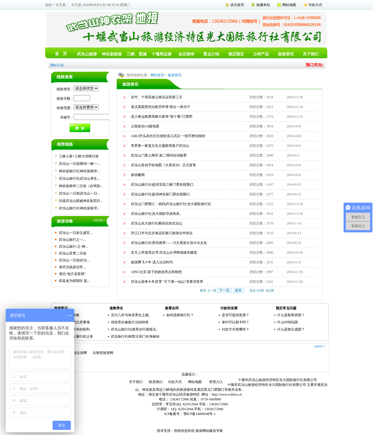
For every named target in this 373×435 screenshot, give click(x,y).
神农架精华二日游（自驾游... (81, 186)
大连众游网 (78, 353)
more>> (319, 346)
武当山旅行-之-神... (73, 246)
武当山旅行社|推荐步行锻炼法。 (135, 329)
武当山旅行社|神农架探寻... (79, 208)
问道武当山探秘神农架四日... (81, 201)
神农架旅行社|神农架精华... (79, 171)
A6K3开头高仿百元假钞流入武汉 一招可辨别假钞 (168, 136)
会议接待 (186, 54)
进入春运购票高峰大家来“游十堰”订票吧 (161, 117)
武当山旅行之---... (72, 240)
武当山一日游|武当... (74, 260)
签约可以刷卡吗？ (235, 322)
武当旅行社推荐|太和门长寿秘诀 (135, 336)
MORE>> (100, 220)
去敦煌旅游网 (103, 353)
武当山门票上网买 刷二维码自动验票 (159, 155)
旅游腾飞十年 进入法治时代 (152, 262)
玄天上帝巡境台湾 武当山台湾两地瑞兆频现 (164, 252)
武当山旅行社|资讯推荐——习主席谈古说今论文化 (169, 243)
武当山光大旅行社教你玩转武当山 (156, 223)
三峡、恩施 (137, 54)
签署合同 (172, 308)
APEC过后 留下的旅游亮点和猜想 (156, 272)
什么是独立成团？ (291, 329)
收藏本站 (263, 5)
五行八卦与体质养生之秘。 (131, 315)
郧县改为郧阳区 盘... (74, 281)
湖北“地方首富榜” (72, 274)
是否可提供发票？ (235, 315)
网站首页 (157, 75)
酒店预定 (236, 54)
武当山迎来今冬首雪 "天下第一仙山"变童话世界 (167, 282)
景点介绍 (211, 54)
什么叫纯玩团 (287, 322)
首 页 (61, 54)
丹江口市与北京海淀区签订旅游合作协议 (162, 233)
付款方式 (315, 5)
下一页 (224, 290)
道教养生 (116, 308)
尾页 (238, 290)
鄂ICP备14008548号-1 (199, 414)
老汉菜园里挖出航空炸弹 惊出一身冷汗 (160, 107)
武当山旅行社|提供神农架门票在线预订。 (162, 194)
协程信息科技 (184, 431)
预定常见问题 (286, 308)
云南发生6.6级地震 (145, 126)
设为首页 (237, 5)
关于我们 (311, 54)
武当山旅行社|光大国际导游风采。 (157, 214)
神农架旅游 (112, 54)
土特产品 (261, 54)
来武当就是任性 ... (72, 267)
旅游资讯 (286, 54)
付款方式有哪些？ (235, 329)
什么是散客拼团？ (291, 315)
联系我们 (156, 382)
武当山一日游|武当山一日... (79, 193)
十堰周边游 (161, 54)
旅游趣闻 (138, 175)
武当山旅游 (87, 54)
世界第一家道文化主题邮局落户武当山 (160, 146)
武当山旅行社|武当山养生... (79, 179)
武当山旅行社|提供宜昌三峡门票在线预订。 (164, 185)
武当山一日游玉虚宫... (75, 233)
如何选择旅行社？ (180, 315)
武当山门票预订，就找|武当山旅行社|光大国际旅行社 (171, 204)
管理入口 (216, 382)
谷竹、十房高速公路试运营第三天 (156, 97)
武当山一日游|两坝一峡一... (79, 164)
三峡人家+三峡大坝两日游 (79, 156)
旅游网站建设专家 (209, 431)
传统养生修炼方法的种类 (130, 322)
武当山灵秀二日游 (72, 253)
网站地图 (289, 5)
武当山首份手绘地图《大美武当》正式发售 (163, 165)
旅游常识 (61, 308)
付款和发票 (229, 308)
